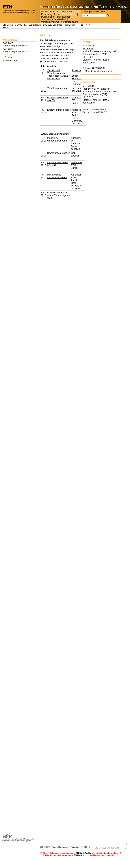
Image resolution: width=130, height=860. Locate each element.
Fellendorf (77, 88)
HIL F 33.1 (88, 57)
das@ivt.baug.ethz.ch (101, 71)
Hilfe (103, 11)
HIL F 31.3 (88, 97)
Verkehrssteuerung (57, 88)
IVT (25, 25)
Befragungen (63, 17)
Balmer (74, 146)
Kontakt (85, 11)
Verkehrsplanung (70, 22)
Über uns (55, 11)
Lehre (57, 14)
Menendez (76, 162)
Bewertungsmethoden (58, 153)
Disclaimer (75, 847)
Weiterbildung (69, 14)
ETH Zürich (8, 25)
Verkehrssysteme (50, 22)
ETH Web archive (82, 855)
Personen (67, 11)
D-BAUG (18, 25)
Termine (8, 57)
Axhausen (77, 70)
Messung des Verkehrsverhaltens (57, 176)
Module (6, 27)
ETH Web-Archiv (83, 853)
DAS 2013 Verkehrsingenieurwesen (59, 25)
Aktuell (44, 11)
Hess (74, 118)
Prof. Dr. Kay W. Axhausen (96, 88)
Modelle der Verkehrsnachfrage (57, 139)
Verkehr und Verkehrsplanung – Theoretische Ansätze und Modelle (58, 74)
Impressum (64, 847)
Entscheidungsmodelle (59, 109)
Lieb (73, 153)
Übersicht (94, 11)
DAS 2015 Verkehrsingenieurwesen (15, 44)
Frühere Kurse (10, 60)
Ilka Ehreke (88, 48)
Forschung (46, 14)
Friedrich (76, 78)
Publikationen (48, 17)
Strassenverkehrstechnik (54, 19)
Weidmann (77, 97)
